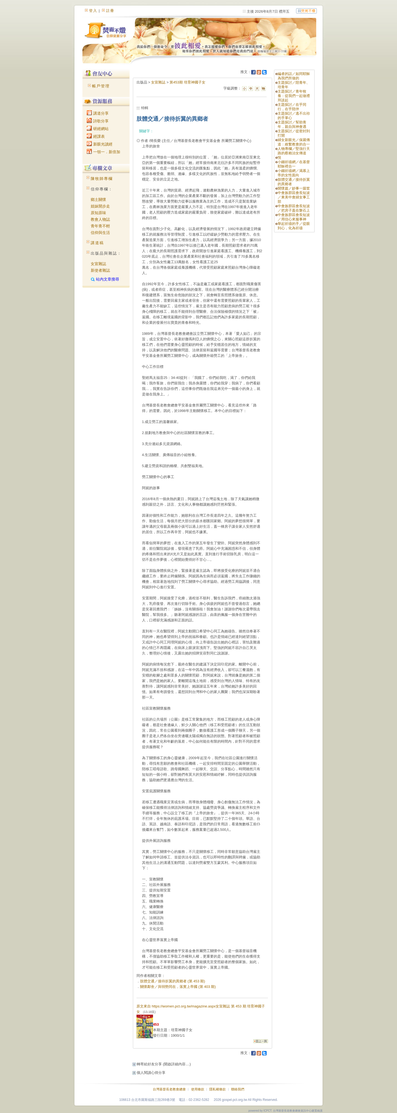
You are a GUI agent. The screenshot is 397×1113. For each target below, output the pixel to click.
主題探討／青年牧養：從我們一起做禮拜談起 (294, 95)
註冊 (110, 11)
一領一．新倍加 (103, 152)
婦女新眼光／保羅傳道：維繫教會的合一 (294, 142)
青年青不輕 (100, 226)
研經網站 (98, 128)
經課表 (96, 136)
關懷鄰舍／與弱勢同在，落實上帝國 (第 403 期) (178, 987)
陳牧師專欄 (102, 178)
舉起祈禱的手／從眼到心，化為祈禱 (294, 226)
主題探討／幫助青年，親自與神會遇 (292, 124)
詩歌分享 (98, 121)
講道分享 (98, 113)
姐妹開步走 (100, 206)
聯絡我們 (237, 1089)
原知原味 (98, 213)
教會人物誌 (100, 219)
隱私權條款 (217, 1089)
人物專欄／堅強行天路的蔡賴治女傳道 (294, 151)
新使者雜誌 (100, 270)
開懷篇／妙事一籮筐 (294, 188)
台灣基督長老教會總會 (169, 1089)
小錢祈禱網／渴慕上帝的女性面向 (294, 173)
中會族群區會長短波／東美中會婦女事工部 (294, 197)
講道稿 (97, 243)
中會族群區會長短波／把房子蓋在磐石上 (294, 208)
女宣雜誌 (98, 264)
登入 (93, 11)
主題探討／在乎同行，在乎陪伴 (292, 107)
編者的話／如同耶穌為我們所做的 (294, 76)
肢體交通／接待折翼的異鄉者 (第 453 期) (172, 981)
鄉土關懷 (98, 199)
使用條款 (197, 1089)
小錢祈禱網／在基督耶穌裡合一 (294, 164)
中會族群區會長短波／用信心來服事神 (294, 217)
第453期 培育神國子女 (187, 82)
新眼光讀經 (99, 144)
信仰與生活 (100, 232)
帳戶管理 (101, 86)
